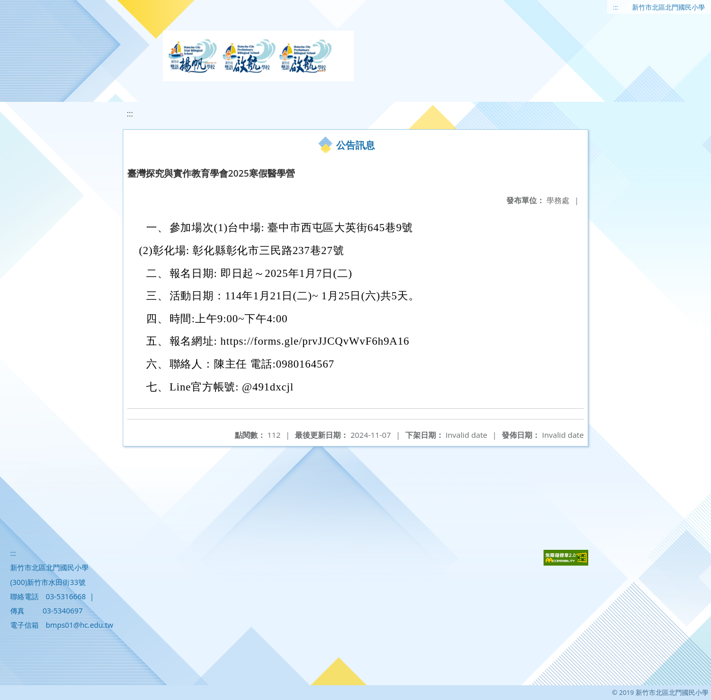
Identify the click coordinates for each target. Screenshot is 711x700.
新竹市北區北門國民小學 (668, 7)
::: (615, 7)
